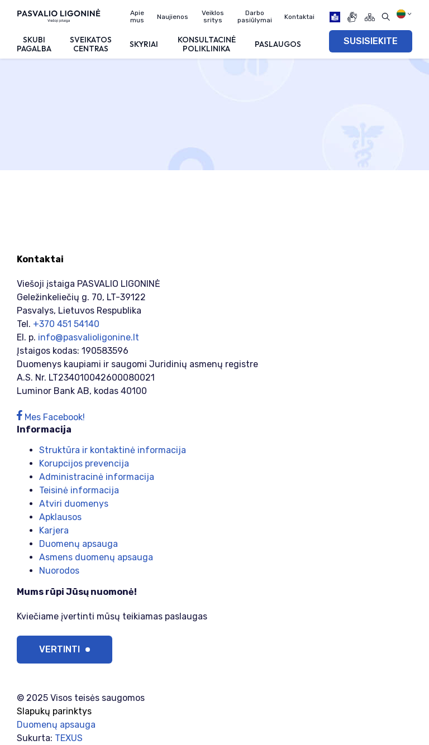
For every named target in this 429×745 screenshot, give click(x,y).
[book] (335, 17)
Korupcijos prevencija (84, 463)
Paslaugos (278, 44)
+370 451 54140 (66, 324)
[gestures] (352, 17)
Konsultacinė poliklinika (207, 44)
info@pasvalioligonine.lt (88, 337)
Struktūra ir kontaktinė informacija (112, 450)
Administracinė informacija (96, 477)
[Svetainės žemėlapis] (369, 17)
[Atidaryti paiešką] (385, 17)
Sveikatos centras (91, 44)
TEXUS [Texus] (69, 738)
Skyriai (144, 44)
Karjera (54, 530)
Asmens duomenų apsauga (96, 557)
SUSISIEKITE (371, 41)
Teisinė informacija (79, 490)
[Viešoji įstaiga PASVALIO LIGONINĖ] (59, 15)
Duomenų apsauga (78, 544)
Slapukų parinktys (54, 711)
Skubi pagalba (34, 44)
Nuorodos (59, 570)
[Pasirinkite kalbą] (404, 14)
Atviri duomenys (73, 503)
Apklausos (60, 517)
